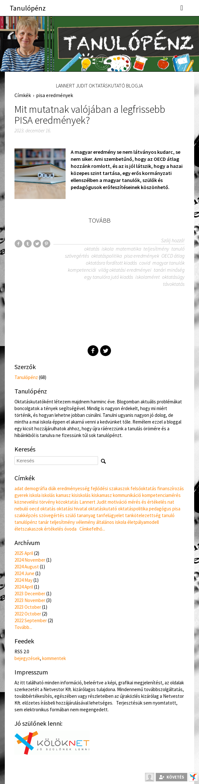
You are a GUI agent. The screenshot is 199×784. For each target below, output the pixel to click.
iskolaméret (147, 277)
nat (170, 502)
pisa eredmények (54, 95)
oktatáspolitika (106, 255)
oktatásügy (173, 277)
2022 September (30, 620)
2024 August (26, 567)
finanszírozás (170, 488)
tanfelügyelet (110, 515)
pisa (176, 509)
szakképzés (26, 515)
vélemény (85, 522)
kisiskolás (81, 495)
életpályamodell (143, 522)
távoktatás (174, 284)
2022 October (27, 614)
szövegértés (77, 255)
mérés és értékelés (147, 502)
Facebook (93, 350)
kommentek (54, 658)
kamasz (63, 495)
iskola (107, 248)
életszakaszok (28, 529)
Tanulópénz (28, 8)
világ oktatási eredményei (124, 270)
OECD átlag (173, 255)
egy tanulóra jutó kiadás (108, 277)
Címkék (22, 95)
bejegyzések (27, 658)
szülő (70, 515)
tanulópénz (25, 522)
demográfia (35, 488)
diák (52, 488)
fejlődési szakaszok (110, 488)
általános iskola (111, 522)
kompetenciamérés (161, 495)
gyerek (21, 495)
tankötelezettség (143, 515)
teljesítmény (156, 248)
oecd (34, 509)
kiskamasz (102, 495)
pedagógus (160, 509)
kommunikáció (127, 495)
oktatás (91, 248)
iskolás (48, 495)
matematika (128, 248)
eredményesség (73, 488)
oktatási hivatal (72, 509)
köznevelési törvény (34, 502)
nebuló (21, 509)
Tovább (99, 220)
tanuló (178, 248)
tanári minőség (169, 270)
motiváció (117, 502)
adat (18, 488)
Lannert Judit (93, 502)
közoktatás (67, 502)
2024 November (29, 560)
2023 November (29, 600)
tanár (43, 522)
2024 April (23, 587)
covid (144, 263)
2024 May (23, 580)
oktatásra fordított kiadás (111, 263)
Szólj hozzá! (173, 240)
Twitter (105, 350)
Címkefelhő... (92, 529)
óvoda (70, 529)
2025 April (23, 553)
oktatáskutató (102, 509)
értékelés (53, 529)
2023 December (29, 593)
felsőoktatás (143, 488)
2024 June (24, 573)
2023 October (27, 607)
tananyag (86, 515)
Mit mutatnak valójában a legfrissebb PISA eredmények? (89, 115)
